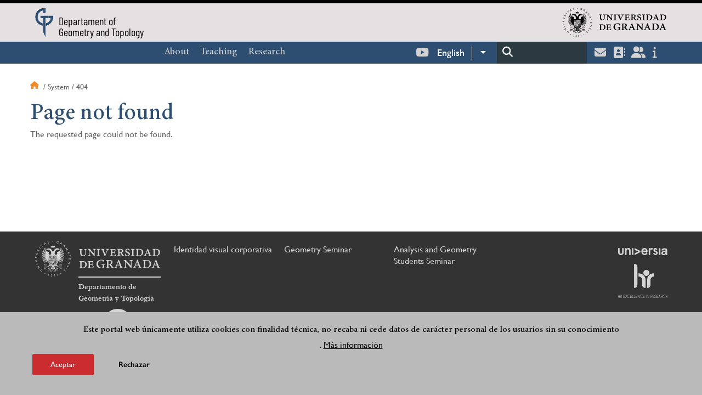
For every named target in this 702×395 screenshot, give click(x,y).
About (176, 52)
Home (35, 86)
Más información (353, 345)
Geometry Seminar (318, 249)
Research (266, 52)
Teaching (218, 52)
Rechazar (134, 364)
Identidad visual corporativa (223, 249)
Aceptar (63, 364)
